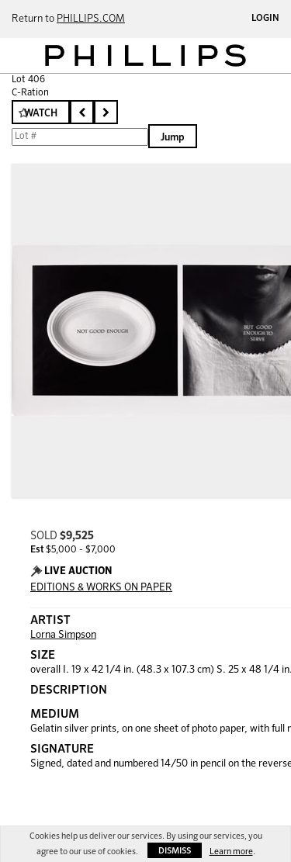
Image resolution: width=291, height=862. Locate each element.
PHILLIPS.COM (91, 19)
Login (265, 18)
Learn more (231, 851)
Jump (173, 138)
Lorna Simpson (63, 635)
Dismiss (174, 850)
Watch (40, 114)
